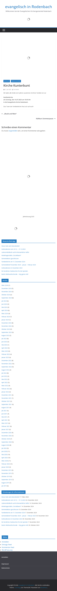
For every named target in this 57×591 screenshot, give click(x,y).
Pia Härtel (16, 89)
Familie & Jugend (16, 81)
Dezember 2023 (6, 323)
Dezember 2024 (6, 288)
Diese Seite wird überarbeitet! (11, 246)
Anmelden (5, 542)
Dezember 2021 (6, 395)
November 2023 (6, 326)
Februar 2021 (6, 426)
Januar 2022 (5, 392)
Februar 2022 (6, 389)
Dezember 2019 (6, 470)
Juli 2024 (4, 301)
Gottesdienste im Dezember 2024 (12, 268)
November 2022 (6, 364)
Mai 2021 (4, 417)
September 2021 (7, 404)
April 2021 (5, 420)
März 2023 (5, 351)
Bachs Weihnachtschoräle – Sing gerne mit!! (15, 274)
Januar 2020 (5, 467)
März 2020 (5, 461)
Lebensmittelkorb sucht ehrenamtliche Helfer (15, 252)
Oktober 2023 (6, 329)
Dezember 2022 (6, 360)
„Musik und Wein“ (9, 114)
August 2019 (5, 483)
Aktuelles (6, 81)
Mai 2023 (4, 345)
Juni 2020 (4, 451)
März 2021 (5, 423)
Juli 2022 (4, 373)
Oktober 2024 (6, 295)
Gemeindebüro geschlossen (10, 258)
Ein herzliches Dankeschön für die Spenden (15, 271)
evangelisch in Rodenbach (28, 6)
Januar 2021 (5, 429)
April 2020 (5, 458)
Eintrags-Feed (7, 545)
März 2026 (5, 285)
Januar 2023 (5, 357)
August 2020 (5, 445)
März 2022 (5, 385)
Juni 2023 (4, 342)
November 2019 (6, 473)
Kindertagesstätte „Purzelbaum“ (11, 255)
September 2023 (7, 332)
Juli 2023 (4, 338)
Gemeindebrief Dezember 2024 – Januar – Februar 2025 (19, 265)
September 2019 (7, 479)
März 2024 (5, 313)
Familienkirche (26, 81)
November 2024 (6, 291)
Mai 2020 (4, 454)
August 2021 (5, 407)
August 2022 (5, 370)
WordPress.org (7, 550)
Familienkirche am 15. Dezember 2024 (13, 262)
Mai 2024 (4, 307)
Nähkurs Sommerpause (45, 119)
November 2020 (6, 436)
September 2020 (7, 442)
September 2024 (7, 298)
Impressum (5, 564)
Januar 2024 (5, 320)
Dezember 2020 (6, 432)
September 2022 (7, 367)
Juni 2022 (4, 376)
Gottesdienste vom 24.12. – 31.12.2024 (13, 249)
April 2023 (5, 348)
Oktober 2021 (6, 401)
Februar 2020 (6, 464)
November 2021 (6, 398)
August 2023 (5, 335)
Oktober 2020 (6, 439)
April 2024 (5, 310)
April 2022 (5, 382)
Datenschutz (6, 568)
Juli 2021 (4, 411)
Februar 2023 (6, 354)
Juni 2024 (4, 304)
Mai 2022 (4, 379)
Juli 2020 (4, 448)
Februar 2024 (6, 317)
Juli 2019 (4, 486)
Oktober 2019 (6, 476)
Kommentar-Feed (8, 547)
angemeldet (13, 131)
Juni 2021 (4, 414)
